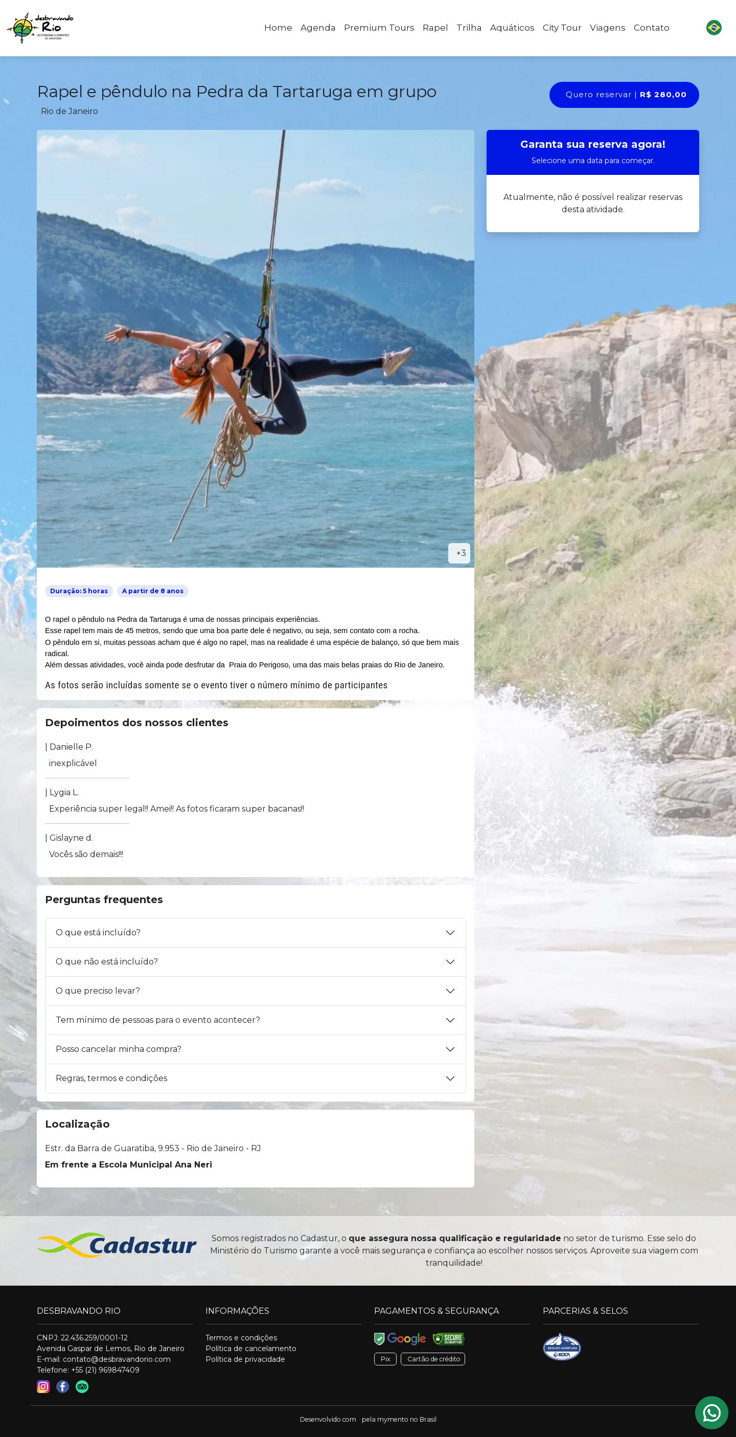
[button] (714, 28)
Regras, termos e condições (111, 1078)
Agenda (318, 28)
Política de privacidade (245, 1359)
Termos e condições (241, 1337)
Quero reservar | (626, 94)
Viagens (608, 28)
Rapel (435, 28)
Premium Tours (379, 28)
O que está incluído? (98, 932)
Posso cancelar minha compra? (118, 1049)
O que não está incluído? (107, 962)
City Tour (562, 28)
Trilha (469, 28)
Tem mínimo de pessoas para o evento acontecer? (158, 1020)
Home (278, 28)
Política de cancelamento (250, 1348)
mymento (392, 1419)
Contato (652, 28)
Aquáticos (512, 28)
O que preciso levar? (98, 991)
